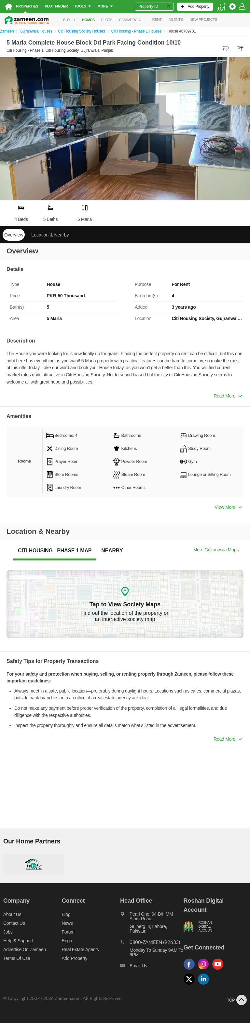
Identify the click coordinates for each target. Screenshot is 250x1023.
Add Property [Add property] (74, 958)
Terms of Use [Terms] (16, 958)
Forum (68, 932)
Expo (67, 940)
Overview (13, 234)
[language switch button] (221, 7)
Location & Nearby (50, 234)
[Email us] (151, 967)
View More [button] (228, 507)
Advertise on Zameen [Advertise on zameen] (24, 949)
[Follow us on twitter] (191, 984)
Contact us (14, 923)
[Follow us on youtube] (219, 969)
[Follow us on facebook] (191, 969)
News (67, 923)
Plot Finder (56, 6)
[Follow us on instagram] (205, 969)
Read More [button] (228, 395)
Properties (27, 6)
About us (12, 914)
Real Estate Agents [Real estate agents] (80, 949)
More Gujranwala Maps (216, 549)
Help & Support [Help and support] (18, 940)
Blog (66, 914)
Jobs (7, 932)
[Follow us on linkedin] (205, 984)
